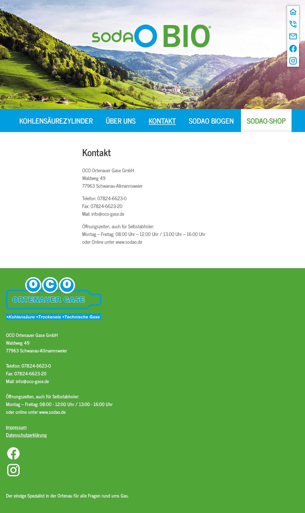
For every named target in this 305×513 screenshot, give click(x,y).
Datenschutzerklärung (26, 435)
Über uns (121, 120)
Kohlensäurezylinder (56, 120)
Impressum (16, 427)
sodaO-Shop (266, 120)
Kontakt (162, 120)
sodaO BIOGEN (211, 120)
